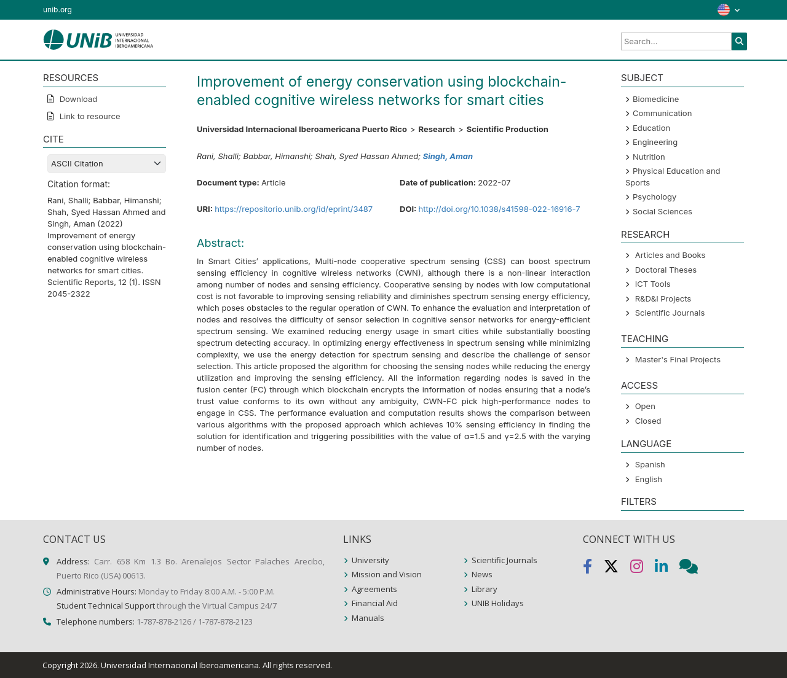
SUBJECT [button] (642, 78)
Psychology (654, 196)
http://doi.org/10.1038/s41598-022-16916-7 (499, 209)
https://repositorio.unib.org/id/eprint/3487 (294, 209)
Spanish (650, 464)
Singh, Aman (448, 156)
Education (651, 128)
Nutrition (649, 157)
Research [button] (645, 234)
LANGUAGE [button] (646, 444)
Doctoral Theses (666, 270)
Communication (662, 113)
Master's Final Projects (678, 359)
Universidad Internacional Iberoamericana (180, 665)
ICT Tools (653, 284)
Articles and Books (670, 255)
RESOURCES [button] (70, 78)
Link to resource (89, 116)
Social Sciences (662, 211)
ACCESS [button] (639, 385)
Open (645, 406)
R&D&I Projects (663, 298)
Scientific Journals (670, 313)
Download (77, 99)
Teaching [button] (644, 339)
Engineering (655, 142)
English (648, 479)
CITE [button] (53, 139)
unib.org (57, 9)
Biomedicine (656, 99)
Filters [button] (639, 501)
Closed (648, 421)
